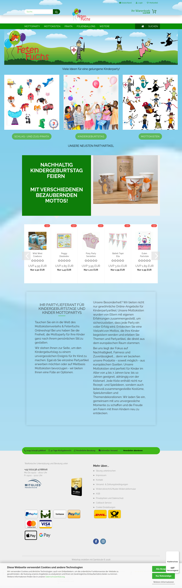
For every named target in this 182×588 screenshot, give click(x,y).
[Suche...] (56, 11)
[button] (26, 256)
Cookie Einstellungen (105, 507)
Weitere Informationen (163, 582)
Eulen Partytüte (144, 254)
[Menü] (177, 553)
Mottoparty (32, 26)
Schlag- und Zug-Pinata (31, 136)
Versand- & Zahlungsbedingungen (112, 484)
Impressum (101, 475)
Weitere (105, 26)
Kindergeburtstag (91, 136)
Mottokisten (52, 26)
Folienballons (86, 26)
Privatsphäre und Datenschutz (110, 498)
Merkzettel (152, 3)
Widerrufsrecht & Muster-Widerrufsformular (116, 489)
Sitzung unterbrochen (106, 471)
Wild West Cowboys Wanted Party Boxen (37, 254)
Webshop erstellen (80, 559)
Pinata (69, 26)
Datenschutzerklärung (55, 577)
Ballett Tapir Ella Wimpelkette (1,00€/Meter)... (118, 254)
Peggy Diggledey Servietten (64, 254)
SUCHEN (153, 26)
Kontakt (99, 480)
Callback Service (103, 503)
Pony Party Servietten (91, 254)
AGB (98, 493)
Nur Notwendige (163, 576)
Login (139, 3)
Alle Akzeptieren (163, 569)
